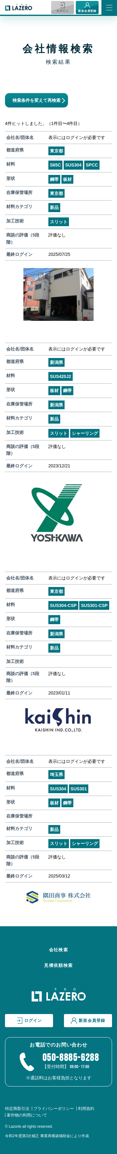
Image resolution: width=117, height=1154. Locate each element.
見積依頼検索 (58, 965)
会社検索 (58, 949)
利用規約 (86, 1109)
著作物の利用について (27, 1115)
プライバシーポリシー (53, 1109)
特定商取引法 (17, 1109)
